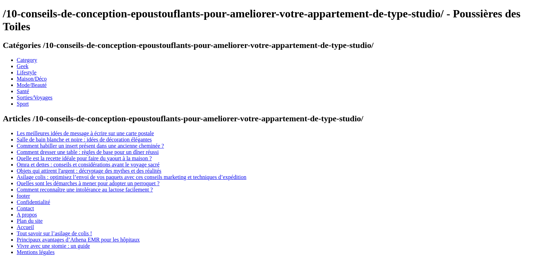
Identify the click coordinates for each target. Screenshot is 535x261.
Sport (23, 104)
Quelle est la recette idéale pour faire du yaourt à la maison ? (84, 158)
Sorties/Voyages (35, 97)
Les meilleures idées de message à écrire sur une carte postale (85, 133)
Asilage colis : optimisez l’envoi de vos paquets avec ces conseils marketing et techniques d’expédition (131, 177)
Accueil (25, 227)
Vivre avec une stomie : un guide (53, 246)
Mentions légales (36, 252)
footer (23, 196)
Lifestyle (27, 72)
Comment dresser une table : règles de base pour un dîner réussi (88, 152)
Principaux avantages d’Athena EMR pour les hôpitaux (78, 240)
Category (27, 60)
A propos (27, 215)
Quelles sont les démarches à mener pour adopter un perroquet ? (88, 183)
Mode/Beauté (32, 85)
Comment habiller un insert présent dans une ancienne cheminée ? (90, 146)
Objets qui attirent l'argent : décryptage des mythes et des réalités (89, 171)
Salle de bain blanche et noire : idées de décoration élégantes (84, 139)
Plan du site (30, 221)
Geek (23, 66)
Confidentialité (33, 202)
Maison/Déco (32, 79)
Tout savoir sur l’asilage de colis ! (54, 233)
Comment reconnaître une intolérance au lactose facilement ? (85, 190)
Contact (25, 208)
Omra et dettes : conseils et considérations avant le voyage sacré (88, 165)
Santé (23, 91)
